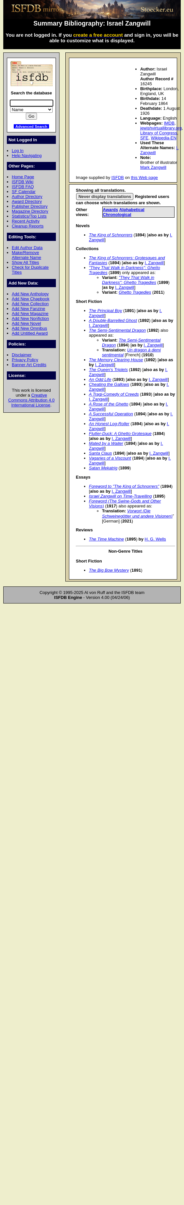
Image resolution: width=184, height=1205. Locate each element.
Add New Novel (26, 323)
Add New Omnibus (29, 328)
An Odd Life (100, 379)
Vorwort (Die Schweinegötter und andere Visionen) (137, 513)
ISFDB (117, 177)
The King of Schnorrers (110, 234)
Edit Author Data (27, 247)
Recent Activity (26, 221)
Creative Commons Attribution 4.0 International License (31, 400)
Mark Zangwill (153, 167)
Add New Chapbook (30, 298)
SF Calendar (24, 191)
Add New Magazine (30, 313)
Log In (18, 150)
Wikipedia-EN (163, 137)
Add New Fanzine (28, 308)
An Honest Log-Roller (109, 423)
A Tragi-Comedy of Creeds (114, 394)
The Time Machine (106, 539)
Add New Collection (30, 303)
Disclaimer (21, 354)
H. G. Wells (155, 539)
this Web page (144, 177)
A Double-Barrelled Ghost (113, 320)
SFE (144, 137)
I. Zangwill (154, 262)
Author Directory (27, 196)
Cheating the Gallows (109, 384)
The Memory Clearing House (116, 359)
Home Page (23, 176)
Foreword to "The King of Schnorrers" (124, 486)
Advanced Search (31, 126)
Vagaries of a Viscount (110, 458)
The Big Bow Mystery (109, 570)
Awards (110, 209)
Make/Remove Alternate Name (26, 255)
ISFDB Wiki (22, 181)
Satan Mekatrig (103, 467)
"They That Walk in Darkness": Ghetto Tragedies (129, 280)
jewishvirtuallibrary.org (161, 128)
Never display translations (104, 196)
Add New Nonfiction (30, 318)
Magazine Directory (30, 211)
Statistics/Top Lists (29, 216)
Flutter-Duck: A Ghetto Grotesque (120, 433)
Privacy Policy (25, 359)
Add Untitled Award (30, 333)
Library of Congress (158, 132)
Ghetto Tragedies (135, 292)
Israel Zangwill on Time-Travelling (120, 496)
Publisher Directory (29, 206)
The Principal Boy (105, 310)
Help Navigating (27, 155)
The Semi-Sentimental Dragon (117, 330)
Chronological (117, 214)
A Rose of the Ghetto (108, 404)
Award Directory (27, 201)
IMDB (169, 123)
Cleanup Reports (27, 226)
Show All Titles (25, 262)
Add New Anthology (30, 293)
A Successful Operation (111, 413)
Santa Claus (100, 453)
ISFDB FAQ (23, 186)
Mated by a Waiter (106, 443)
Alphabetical (131, 209)
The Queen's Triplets (108, 369)
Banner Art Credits (29, 364)
